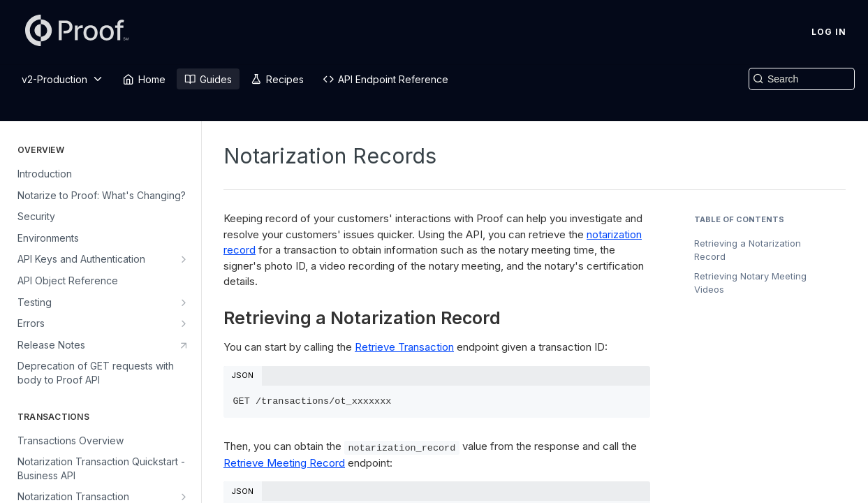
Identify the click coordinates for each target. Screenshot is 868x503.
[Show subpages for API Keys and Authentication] (183, 259)
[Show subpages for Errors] (183, 323)
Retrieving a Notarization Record (747, 250)
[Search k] (801, 78)
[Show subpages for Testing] (183, 302)
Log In (828, 32)
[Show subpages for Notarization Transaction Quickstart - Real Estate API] (183, 496)
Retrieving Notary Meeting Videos (750, 283)
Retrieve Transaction (404, 346)
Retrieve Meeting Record (284, 462)
